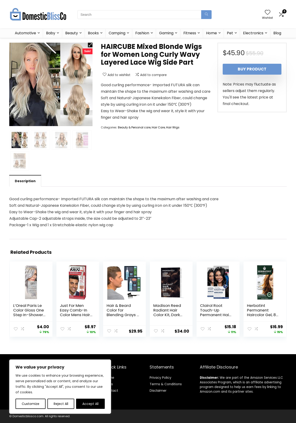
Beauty (71, 33)
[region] (60, 386)
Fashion (142, 33)
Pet (230, 33)
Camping (117, 33)
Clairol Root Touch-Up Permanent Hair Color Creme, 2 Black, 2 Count (215, 315)
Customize (30, 403)
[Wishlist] (267, 12)
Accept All (90, 403)
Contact (111, 390)
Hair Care (158, 127)
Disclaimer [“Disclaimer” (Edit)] (158, 390)
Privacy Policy (160, 377)
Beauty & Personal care (134, 127)
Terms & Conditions (166, 384)
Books (93, 33)
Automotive (25, 33)
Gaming (166, 33)
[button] (90, 45)
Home (211, 33)
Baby (50, 33)
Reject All (61, 403)
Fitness (189, 33)
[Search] (206, 14)
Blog (277, 33)
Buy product (252, 69)
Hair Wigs (172, 127)
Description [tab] (25, 181)
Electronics (253, 33)
